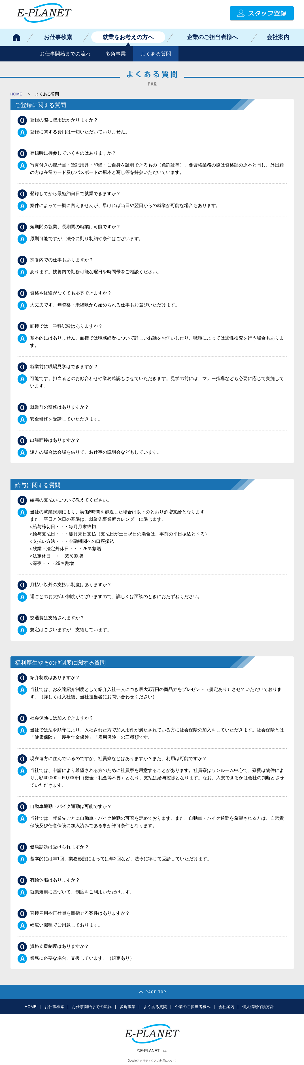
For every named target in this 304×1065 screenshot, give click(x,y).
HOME (16, 94)
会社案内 (278, 37)
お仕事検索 (58, 37)
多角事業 (115, 54)
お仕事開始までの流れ (65, 54)
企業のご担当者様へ (212, 37)
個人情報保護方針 (258, 1006)
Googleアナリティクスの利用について (151, 1060)
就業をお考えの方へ (128, 37)
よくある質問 (156, 54)
